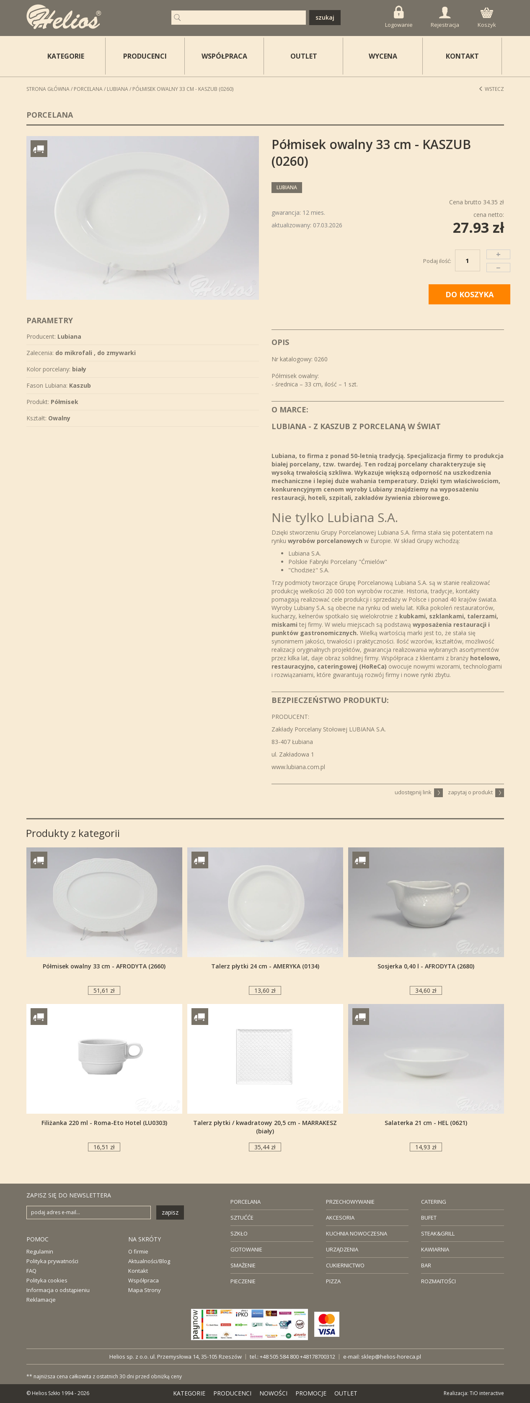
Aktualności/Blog (149, 1261)
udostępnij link (419, 792)
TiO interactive (487, 1393)
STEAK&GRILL (438, 1233)
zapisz (170, 1212)
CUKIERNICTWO (345, 1265)
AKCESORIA (340, 1217)
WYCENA (383, 56)
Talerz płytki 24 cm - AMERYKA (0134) (265, 966)
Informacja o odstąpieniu (58, 1290)
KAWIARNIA (435, 1249)
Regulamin (39, 1251)
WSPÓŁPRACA (224, 56)
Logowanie (399, 16)
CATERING (433, 1201)
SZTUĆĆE (241, 1217)
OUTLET (303, 56)
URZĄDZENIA (342, 1249)
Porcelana (88, 89)
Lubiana (117, 89)
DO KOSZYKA (469, 294)
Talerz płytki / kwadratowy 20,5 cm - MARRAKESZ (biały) (265, 1127)
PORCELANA (245, 1201)
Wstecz (491, 89)
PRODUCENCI (145, 56)
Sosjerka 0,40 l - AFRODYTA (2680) (425, 966)
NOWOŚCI (273, 1393)
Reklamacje (41, 1299)
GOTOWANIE (246, 1249)
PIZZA (333, 1281)
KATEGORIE (189, 1393)
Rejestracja (445, 17)
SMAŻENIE (243, 1265)
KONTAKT (462, 56)
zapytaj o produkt (476, 792)
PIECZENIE (243, 1281)
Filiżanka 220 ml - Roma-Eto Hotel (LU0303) (104, 1123)
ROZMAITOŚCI (438, 1281)
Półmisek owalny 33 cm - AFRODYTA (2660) (104, 966)
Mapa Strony (144, 1290)
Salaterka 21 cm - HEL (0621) (426, 1123)
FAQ (31, 1270)
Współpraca (143, 1280)
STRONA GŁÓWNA (48, 89)
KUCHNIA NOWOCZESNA (356, 1233)
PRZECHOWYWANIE (350, 1201)
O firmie (138, 1251)
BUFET (429, 1217)
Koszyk (487, 18)
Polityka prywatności (52, 1261)
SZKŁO (239, 1233)
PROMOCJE (310, 1393)
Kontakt (138, 1270)
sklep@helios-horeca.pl (391, 1356)
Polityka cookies (46, 1280)
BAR (426, 1265)
